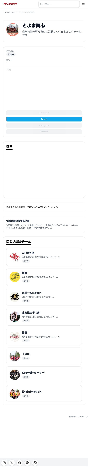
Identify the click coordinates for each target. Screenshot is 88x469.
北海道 (11, 54)
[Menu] (83, 4)
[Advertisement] (44, 91)
